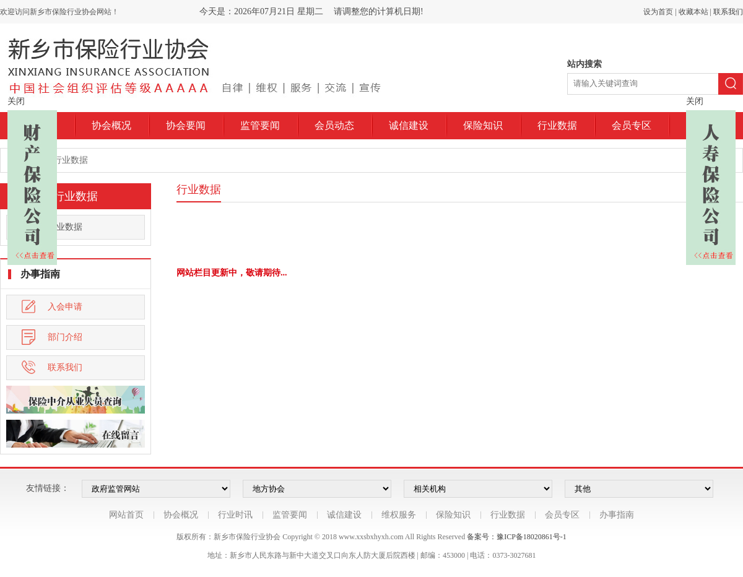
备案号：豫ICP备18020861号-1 (517, 536)
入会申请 (52, 307)
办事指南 (616, 514)
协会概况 (111, 125)
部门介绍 (52, 337)
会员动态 (334, 125)
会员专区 (631, 125)
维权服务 (398, 514)
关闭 (16, 101)
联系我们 (728, 11)
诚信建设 (408, 125)
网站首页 (126, 514)
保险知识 (483, 125)
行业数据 (557, 125)
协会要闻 (186, 125)
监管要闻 (260, 125)
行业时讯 (235, 514)
